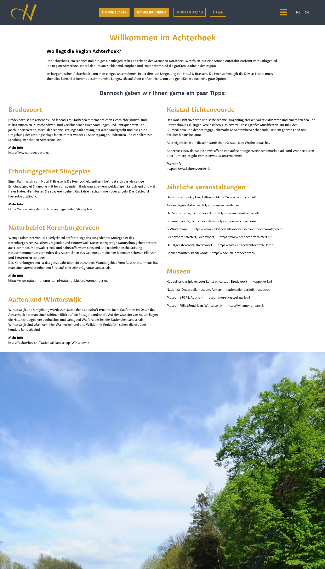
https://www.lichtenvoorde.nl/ (189, 168)
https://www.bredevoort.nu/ (29, 152)
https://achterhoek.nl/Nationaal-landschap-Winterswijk (48, 342)
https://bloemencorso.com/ (236, 220)
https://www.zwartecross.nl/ (238, 212)
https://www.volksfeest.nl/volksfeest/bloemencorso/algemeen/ (239, 228)
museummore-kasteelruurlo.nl (228, 297)
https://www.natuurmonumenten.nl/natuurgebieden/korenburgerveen (59, 281)
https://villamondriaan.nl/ (245, 305)
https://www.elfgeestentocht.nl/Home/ (246, 244)
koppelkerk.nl (262, 281)
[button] (151, 12)
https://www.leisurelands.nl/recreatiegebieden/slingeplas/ (50, 208)
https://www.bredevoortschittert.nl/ (245, 236)
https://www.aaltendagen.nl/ (223, 204)
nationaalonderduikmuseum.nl (248, 289)
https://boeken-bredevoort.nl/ (234, 252)
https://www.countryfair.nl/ (236, 196)
